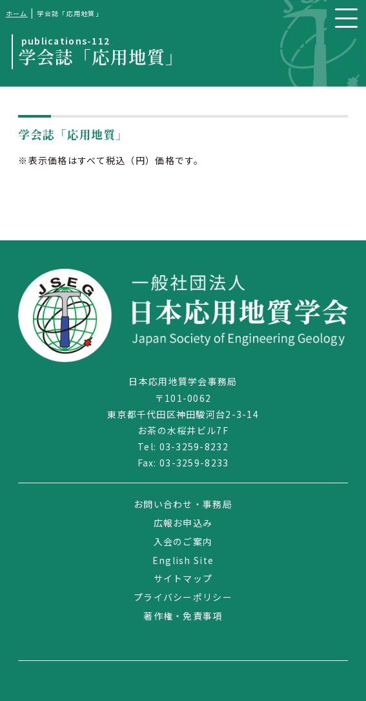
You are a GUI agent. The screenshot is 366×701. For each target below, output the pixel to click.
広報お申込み (183, 522)
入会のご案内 (183, 541)
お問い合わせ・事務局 (183, 503)
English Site (183, 560)
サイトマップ (183, 578)
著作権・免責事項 (182, 615)
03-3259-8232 (194, 446)
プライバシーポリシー (183, 597)
